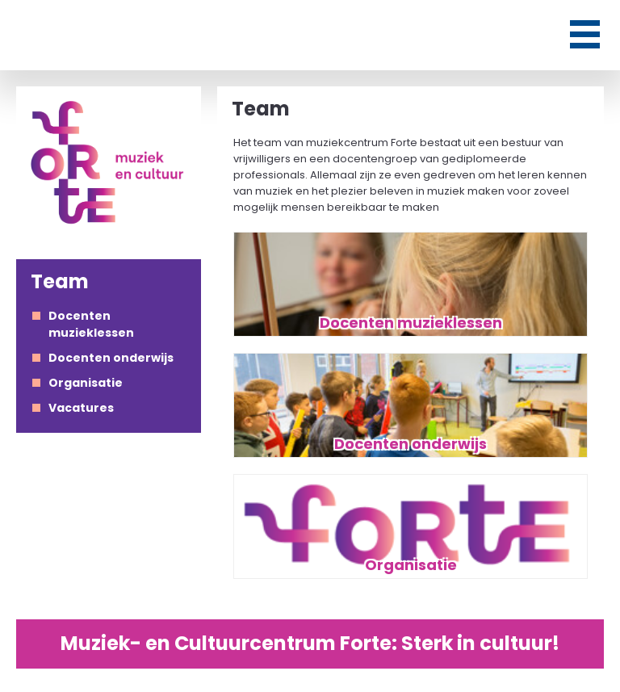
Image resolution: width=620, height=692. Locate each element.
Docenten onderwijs (111, 358)
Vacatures (81, 408)
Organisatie (85, 383)
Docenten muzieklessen (91, 324)
